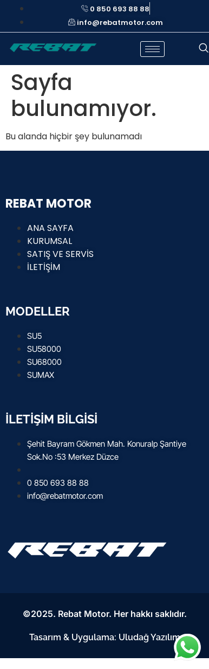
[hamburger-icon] (152, 49)
